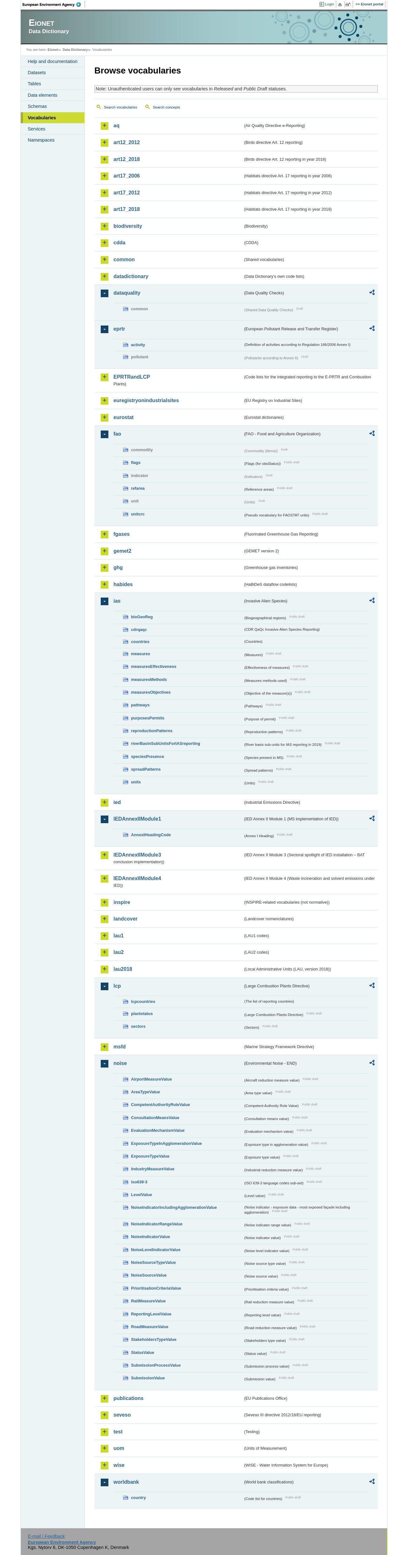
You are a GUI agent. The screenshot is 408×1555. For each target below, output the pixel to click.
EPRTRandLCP (131, 377)
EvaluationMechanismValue (158, 1130)
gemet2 (122, 551)
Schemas (37, 106)
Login (329, 4)
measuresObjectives (151, 692)
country (138, 1497)
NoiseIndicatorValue (150, 1236)
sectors (138, 1026)
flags (136, 462)
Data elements (42, 95)
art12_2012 (126, 142)
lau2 (118, 952)
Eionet (52, 50)
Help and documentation (52, 61)
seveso (122, 1415)
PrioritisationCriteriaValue (156, 1288)
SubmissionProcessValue (156, 1365)
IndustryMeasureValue (152, 1168)
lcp (117, 986)
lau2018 (122, 969)
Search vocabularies (120, 107)
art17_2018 (126, 209)
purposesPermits (147, 718)
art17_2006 (126, 176)
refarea (138, 488)
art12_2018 (126, 159)
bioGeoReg (142, 616)
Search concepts (166, 107)
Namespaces (41, 140)
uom (118, 1448)
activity (138, 344)
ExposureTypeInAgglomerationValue (166, 1143)
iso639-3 (139, 1182)
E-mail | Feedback (46, 1536)
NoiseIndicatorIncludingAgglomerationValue (174, 1207)
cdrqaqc (139, 629)
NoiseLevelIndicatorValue (155, 1249)
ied (117, 802)
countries (140, 641)
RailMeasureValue (148, 1301)
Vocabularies (42, 117)
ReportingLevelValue (151, 1314)
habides (123, 584)
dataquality (126, 293)
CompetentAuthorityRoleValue (160, 1104)
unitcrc (138, 514)
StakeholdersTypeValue (154, 1339)
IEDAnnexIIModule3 (137, 855)
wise (119, 1465)
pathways (140, 705)
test (117, 1431)
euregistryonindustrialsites (146, 400)
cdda (119, 242)
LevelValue (141, 1194)
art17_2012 (126, 192)
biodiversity (127, 226)
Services (36, 128)
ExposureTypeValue (150, 1156)
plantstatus (142, 1013)
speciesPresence (147, 756)
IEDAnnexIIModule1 (137, 819)
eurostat (123, 417)
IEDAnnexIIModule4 (137, 878)
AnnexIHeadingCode (151, 834)
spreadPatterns (146, 769)
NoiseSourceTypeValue (153, 1262)
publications (128, 1398)
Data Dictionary (75, 50)
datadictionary (130, 276)
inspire (121, 902)
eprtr (119, 329)
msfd (119, 1046)
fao (117, 434)
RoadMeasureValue (149, 1326)
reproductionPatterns (151, 730)
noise (120, 1063)
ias (116, 601)
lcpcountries (143, 1001)
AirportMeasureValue (151, 1079)
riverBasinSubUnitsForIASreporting (165, 743)
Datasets (37, 72)
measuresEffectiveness (153, 666)
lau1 (118, 935)
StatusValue (142, 1352)
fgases (121, 534)
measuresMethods (149, 679)
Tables (34, 83)
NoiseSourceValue (149, 1275)
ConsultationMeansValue (155, 1117)
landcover (125, 918)
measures (140, 653)
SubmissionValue (148, 1378)
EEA (54, 4)
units (136, 782)
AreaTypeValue (145, 1091)
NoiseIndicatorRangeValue (156, 1224)
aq (116, 125)
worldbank (126, 1482)
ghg (118, 567)
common (124, 259)
